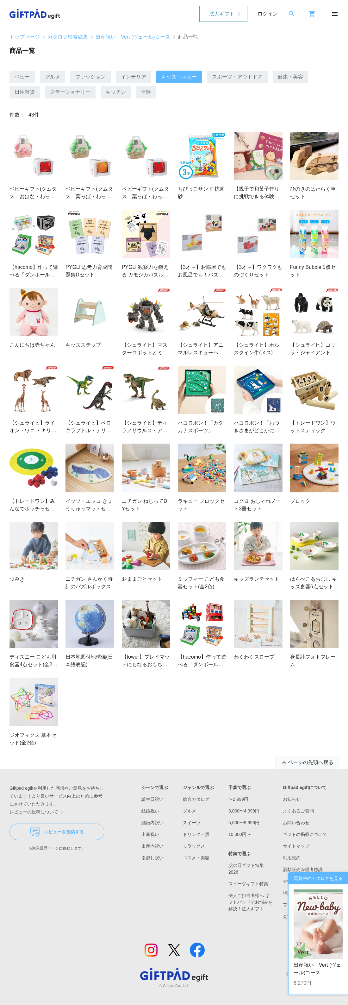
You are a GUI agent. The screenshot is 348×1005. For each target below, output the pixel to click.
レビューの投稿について (37, 812)
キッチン (116, 92)
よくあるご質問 (298, 810)
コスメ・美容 (196, 857)
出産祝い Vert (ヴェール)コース (133, 37)
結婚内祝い (152, 822)
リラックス (194, 846)
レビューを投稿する (57, 832)
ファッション (90, 76)
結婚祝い (150, 810)
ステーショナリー (70, 92)
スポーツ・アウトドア (237, 76)
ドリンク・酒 (196, 834)
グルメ (52, 76)
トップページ (24, 37)
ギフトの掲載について (305, 834)
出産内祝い (152, 846)
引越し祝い (152, 857)
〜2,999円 (238, 799)
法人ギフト (221, 13)
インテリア (133, 76)
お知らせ (292, 799)
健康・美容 (290, 76)
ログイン (268, 13)
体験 (146, 92)
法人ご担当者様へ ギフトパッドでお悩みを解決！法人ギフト (250, 902)
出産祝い (150, 834)
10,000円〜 (239, 834)
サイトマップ (296, 846)
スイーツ (192, 822)
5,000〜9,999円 (243, 822)
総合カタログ (196, 799)
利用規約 (292, 857)
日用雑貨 (25, 92)
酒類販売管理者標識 (303, 869)
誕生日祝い (152, 799)
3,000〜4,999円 (243, 810)
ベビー (22, 76)
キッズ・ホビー (179, 76)
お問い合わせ (296, 822)
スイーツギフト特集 (248, 883)
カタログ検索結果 (67, 37)
